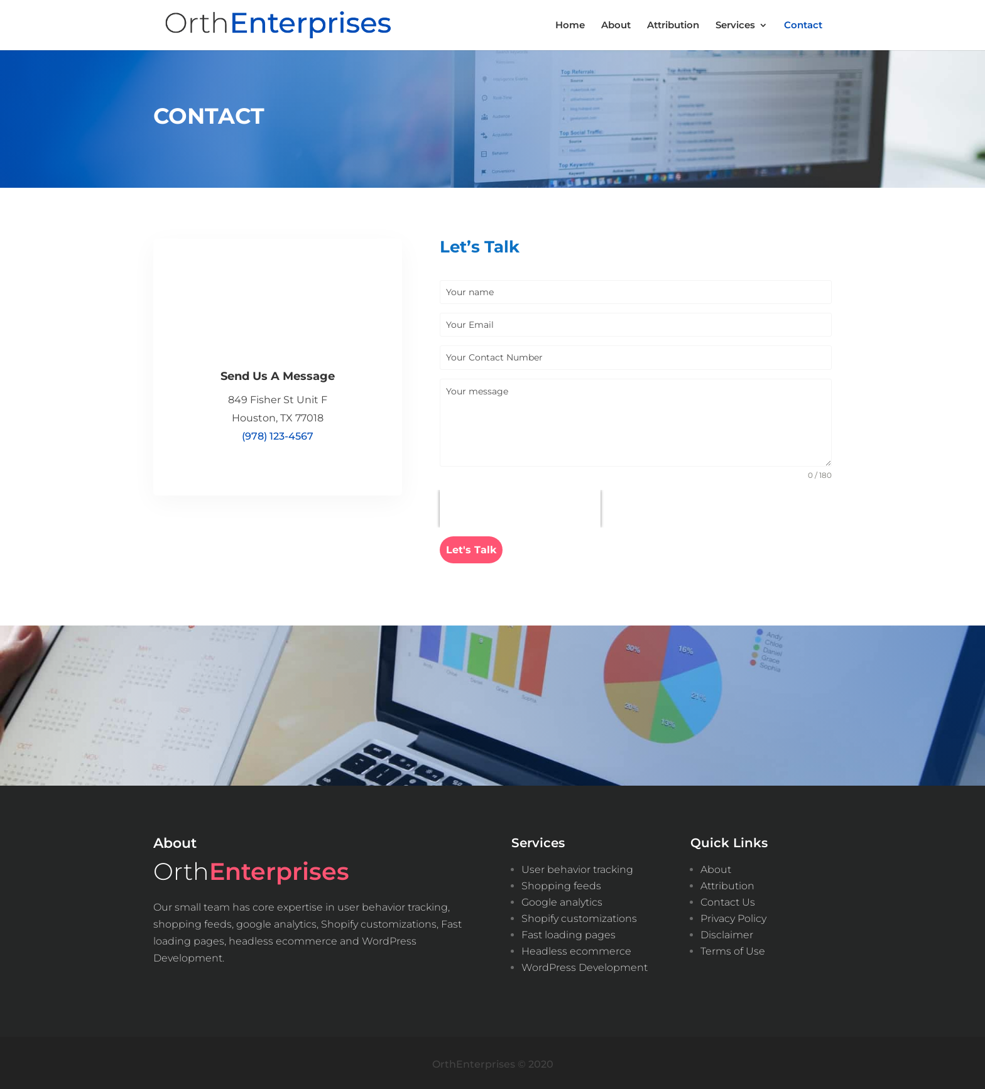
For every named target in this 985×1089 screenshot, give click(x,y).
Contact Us (727, 900)
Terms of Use (732, 949)
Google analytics (561, 900)
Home (570, 26)
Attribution (673, 26)
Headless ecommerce (576, 949)
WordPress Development (584, 965)
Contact (803, 26)
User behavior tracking (577, 867)
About (616, 26)
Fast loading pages (568, 932)
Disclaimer (726, 932)
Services (735, 26)
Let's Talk (471, 550)
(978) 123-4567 (277, 436)
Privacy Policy (733, 916)
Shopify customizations (579, 916)
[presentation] (520, 509)
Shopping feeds (561, 883)
